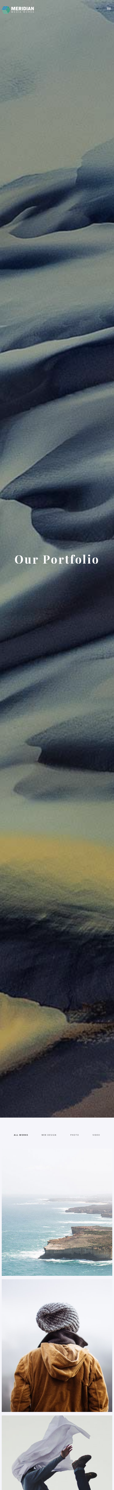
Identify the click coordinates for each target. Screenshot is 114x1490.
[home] (17, 8)
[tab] (21, 1134)
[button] (109, 8)
